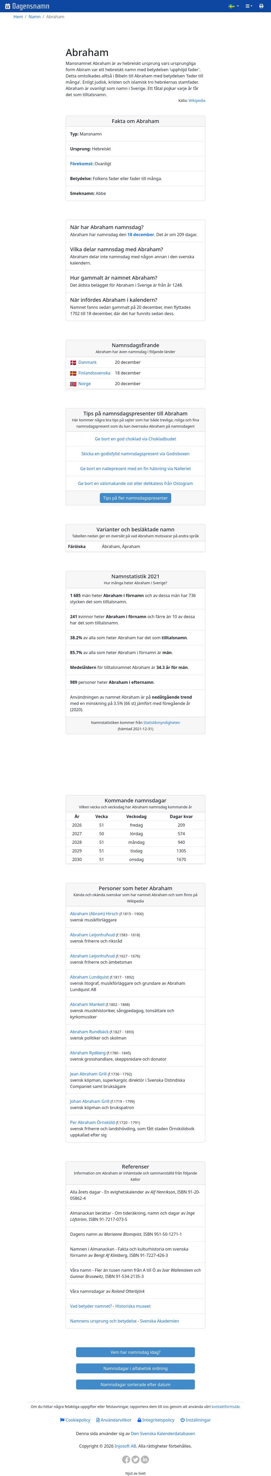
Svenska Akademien (159, 1321)
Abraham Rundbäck (89, 1032)
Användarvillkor (113, 1420)
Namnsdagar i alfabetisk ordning (135, 1368)
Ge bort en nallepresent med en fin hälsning (135, 468)
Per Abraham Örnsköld (92, 1122)
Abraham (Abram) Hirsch (94, 914)
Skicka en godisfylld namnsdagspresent (136, 454)
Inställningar (196, 1420)
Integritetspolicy (156, 1420)
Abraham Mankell (87, 1004)
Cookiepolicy (75, 1420)
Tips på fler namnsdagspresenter (135, 498)
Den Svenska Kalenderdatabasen (163, 1433)
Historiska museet (133, 1306)
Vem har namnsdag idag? (136, 1352)
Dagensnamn (31, 6)
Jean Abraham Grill (88, 1074)
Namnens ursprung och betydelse (103, 1321)
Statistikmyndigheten (162, 722)
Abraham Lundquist (89, 977)
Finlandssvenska (94, 373)
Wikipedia (197, 100)
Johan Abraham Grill (89, 1101)
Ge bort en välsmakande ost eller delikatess (135, 483)
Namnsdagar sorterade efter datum (136, 1384)
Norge (84, 383)
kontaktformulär (225, 1406)
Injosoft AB (125, 1446)
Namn (35, 17)
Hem (18, 17)
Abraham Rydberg (88, 1053)
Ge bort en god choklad (135, 439)
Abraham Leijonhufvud (92, 935)
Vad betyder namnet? (91, 1306)
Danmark (87, 362)
